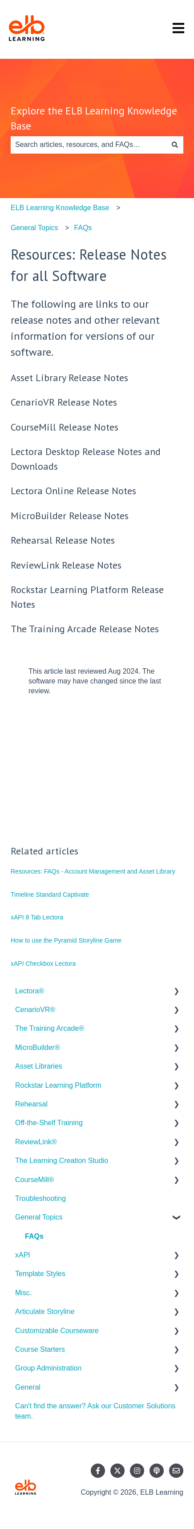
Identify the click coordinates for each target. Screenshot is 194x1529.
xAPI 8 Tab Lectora (37, 917)
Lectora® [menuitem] (29, 991)
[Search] (174, 144)
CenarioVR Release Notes (64, 402)
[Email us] (176, 1471)
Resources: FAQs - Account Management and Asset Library (93, 871)
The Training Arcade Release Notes (85, 628)
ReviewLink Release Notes (66, 565)
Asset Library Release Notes (69, 377)
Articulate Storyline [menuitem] (44, 1311)
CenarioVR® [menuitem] (35, 1009)
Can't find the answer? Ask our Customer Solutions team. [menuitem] (95, 1410)
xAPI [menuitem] (22, 1255)
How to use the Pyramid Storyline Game (66, 940)
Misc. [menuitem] (23, 1293)
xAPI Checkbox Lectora (43, 963)
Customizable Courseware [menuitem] (57, 1330)
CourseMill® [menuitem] (34, 1179)
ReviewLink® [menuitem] (36, 1142)
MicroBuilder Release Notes (70, 515)
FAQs (83, 228)
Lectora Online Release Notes (73, 490)
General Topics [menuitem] (38, 1217)
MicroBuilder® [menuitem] (37, 1047)
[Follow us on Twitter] (117, 1471)
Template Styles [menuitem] (40, 1273)
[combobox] (88, 144)
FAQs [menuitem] (34, 1236)
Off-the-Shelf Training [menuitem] (49, 1122)
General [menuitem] (27, 1387)
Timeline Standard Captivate (50, 894)
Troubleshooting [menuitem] (40, 1198)
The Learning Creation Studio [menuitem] (61, 1160)
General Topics (34, 228)
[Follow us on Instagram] (137, 1471)
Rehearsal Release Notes (63, 540)
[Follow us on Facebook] (98, 1471)
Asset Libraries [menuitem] (38, 1066)
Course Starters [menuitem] (40, 1349)
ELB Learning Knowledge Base (60, 207)
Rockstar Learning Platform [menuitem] (58, 1085)
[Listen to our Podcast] (157, 1471)
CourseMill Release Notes (64, 427)
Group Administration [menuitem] (48, 1368)
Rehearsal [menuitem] (31, 1104)
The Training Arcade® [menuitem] (49, 1028)
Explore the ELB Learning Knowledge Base (94, 118)
